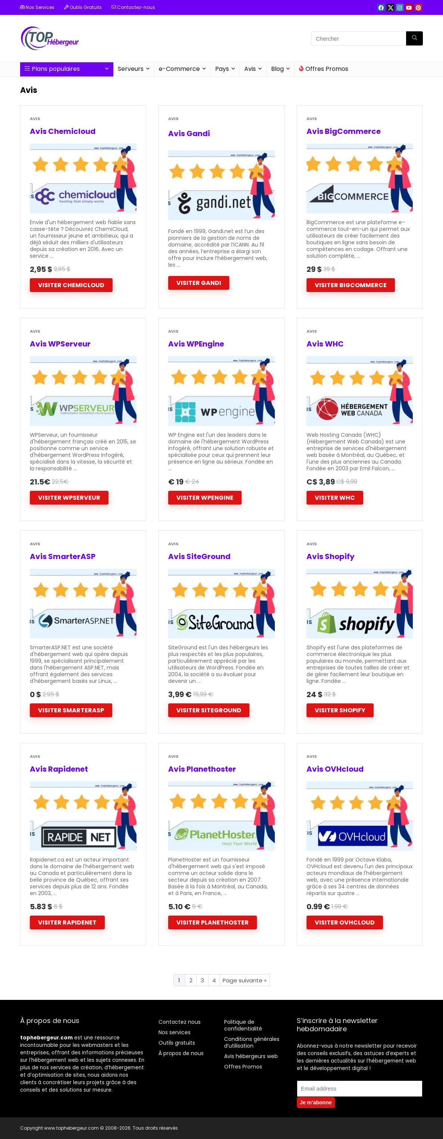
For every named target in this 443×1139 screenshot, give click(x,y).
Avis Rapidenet (59, 769)
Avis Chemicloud (62, 131)
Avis (250, 69)
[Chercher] (414, 38)
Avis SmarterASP (62, 556)
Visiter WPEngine (204, 497)
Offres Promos (323, 69)
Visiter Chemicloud (71, 285)
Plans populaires (52, 69)
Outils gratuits (176, 1043)
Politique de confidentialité (243, 1025)
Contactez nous (179, 1022)
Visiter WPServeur (69, 497)
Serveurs (131, 69)
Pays (222, 69)
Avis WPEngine (196, 344)
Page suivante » (245, 980)
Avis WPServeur (60, 344)
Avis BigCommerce (344, 131)
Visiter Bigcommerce (351, 285)
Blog (277, 69)
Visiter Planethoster (212, 922)
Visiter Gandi (198, 283)
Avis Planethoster (202, 769)
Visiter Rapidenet (67, 922)
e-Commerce (179, 69)
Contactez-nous (133, 7)
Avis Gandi (189, 133)
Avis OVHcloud (335, 769)
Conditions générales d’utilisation (251, 1042)
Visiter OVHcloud (345, 922)
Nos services (174, 1032)
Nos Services (37, 7)
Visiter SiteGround (208, 710)
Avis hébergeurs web (251, 1056)
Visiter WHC (335, 497)
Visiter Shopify (340, 710)
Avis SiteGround (199, 556)
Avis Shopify (331, 556)
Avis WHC (325, 344)
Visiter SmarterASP (71, 710)
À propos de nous (181, 1053)
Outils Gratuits (83, 7)
